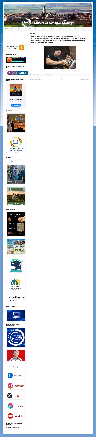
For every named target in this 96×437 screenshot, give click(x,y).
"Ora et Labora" (79, 29)
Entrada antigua (85, 79)
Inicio (6, 29)
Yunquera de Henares (41, 29)
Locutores (21, 29)
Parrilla (13, 29)
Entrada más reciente (35, 79)
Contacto (69, 29)
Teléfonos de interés (57, 29)
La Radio (29, 29)
